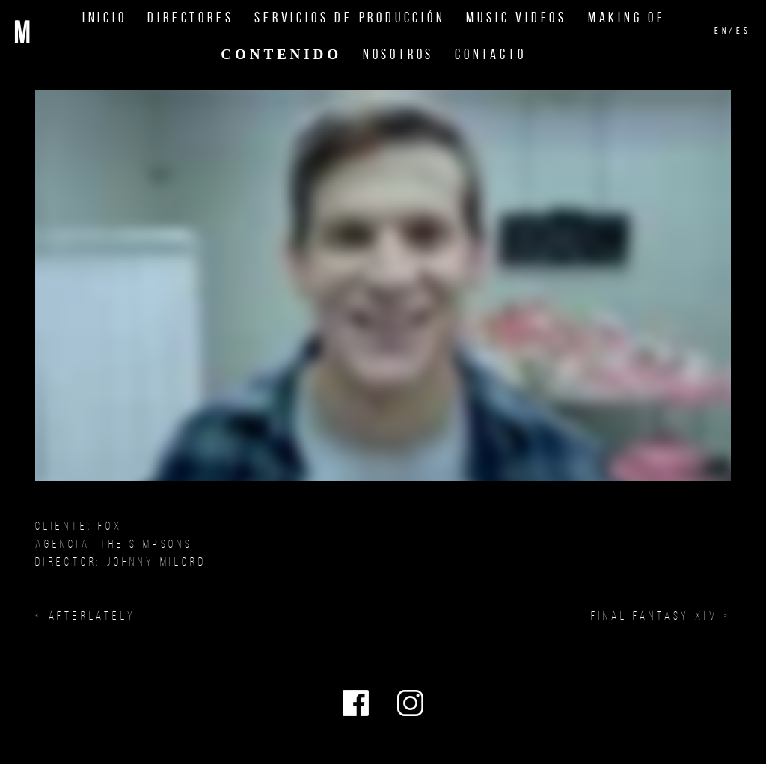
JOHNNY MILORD (156, 561)
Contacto (490, 54)
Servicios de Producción (349, 17)
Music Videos (516, 17)
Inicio (104, 17)
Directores (190, 17)
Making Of (626, 17)
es (743, 30)
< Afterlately (85, 615)
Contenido (281, 54)
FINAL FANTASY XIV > (661, 615)
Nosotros (398, 54)
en (721, 30)
